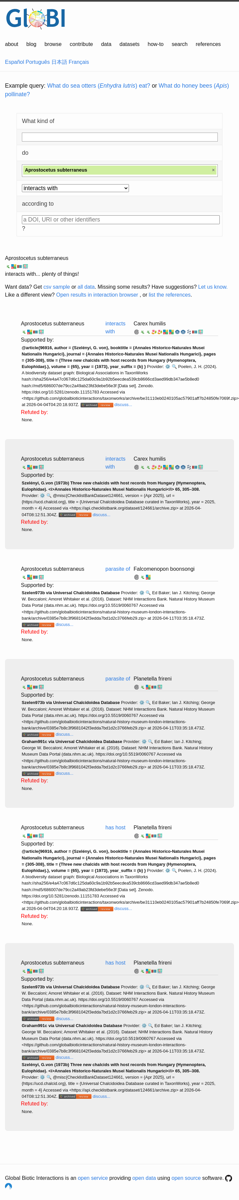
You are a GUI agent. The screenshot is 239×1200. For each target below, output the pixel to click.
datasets (130, 44)
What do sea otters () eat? (98, 85)
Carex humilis (150, 323)
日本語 (59, 62)
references (208, 44)
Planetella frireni (153, 679)
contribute (81, 44)
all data (86, 287)
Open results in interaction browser (97, 295)
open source (186, 1178)
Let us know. (213, 287)
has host (115, 827)
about (11, 44)
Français (79, 62)
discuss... (123, 404)
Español (14, 62)
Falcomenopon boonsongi (164, 569)
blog (31, 44)
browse (53, 44)
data (106, 44)
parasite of (117, 569)
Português (38, 62)
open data (144, 1178)
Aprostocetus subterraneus (36, 258)
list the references (170, 295)
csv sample (56, 287)
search (180, 44)
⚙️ (167, 366)
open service (93, 1178)
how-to (155, 44)
